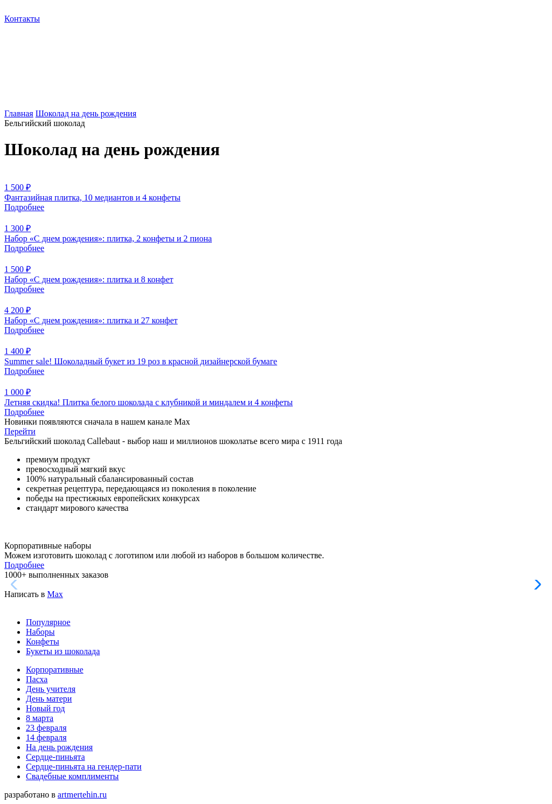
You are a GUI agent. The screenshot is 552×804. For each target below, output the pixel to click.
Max (55, 594)
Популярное (48, 622)
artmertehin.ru (82, 794)
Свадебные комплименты (72, 776)
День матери (49, 698)
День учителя (50, 689)
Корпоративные (55, 669)
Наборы (40, 631)
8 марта (39, 718)
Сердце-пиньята (55, 756)
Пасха (36, 679)
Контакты (22, 18)
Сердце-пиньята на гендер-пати (84, 766)
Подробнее (24, 565)
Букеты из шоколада (63, 651)
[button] (535, 585)
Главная (18, 113)
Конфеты (42, 641)
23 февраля (46, 727)
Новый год (45, 708)
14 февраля (46, 737)
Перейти (20, 431)
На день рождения (59, 747)
